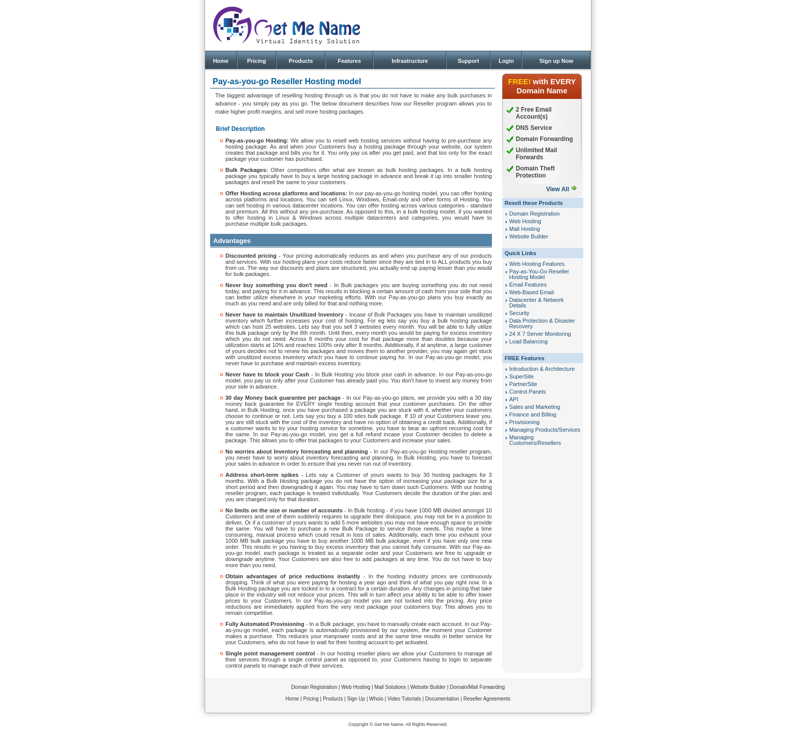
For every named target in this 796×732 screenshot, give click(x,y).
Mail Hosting (524, 229)
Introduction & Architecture (542, 369)
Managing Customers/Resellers (535, 440)
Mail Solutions (390, 687)
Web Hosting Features (537, 264)
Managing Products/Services (544, 430)
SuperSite (521, 376)
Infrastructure (409, 61)
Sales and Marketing (534, 407)
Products (301, 61)
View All (557, 189)
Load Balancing (528, 341)
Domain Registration (534, 214)
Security (519, 313)
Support (468, 61)
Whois (376, 699)
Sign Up (356, 699)
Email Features (528, 285)
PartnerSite (523, 384)
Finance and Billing (532, 414)
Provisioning (524, 422)
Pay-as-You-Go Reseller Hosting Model (539, 274)
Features (349, 61)
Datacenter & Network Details (536, 302)
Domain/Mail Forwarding (477, 687)
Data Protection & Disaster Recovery (542, 323)
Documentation (442, 699)
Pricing (256, 61)
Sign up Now (556, 61)
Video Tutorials (404, 699)
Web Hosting (525, 221)
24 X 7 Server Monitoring (540, 334)
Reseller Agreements (487, 699)
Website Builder (528, 236)
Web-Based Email (531, 292)
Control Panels (527, 392)
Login (506, 61)
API (513, 399)
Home (221, 61)
